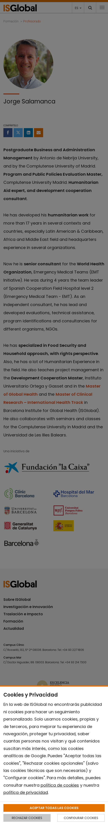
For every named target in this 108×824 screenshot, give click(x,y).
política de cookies (60, 785)
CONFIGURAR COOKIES (81, 818)
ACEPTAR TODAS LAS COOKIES (54, 808)
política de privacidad (25, 792)
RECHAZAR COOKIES (27, 818)
